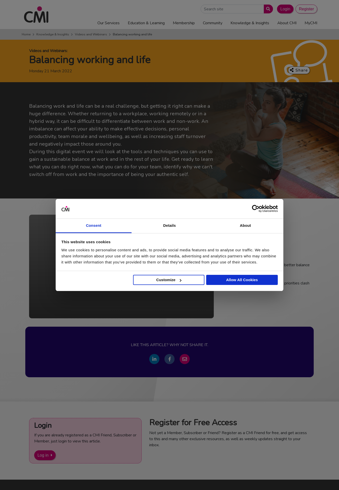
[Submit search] (267, 9)
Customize (169, 280)
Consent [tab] (93, 225)
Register (306, 9)
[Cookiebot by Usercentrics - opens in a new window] (256, 209)
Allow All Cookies (242, 280)
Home (26, 34)
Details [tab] (169, 225)
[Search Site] (232, 9)
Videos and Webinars (91, 34)
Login (285, 9)
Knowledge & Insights (52, 34)
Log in (43, 455)
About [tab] (245, 225)
